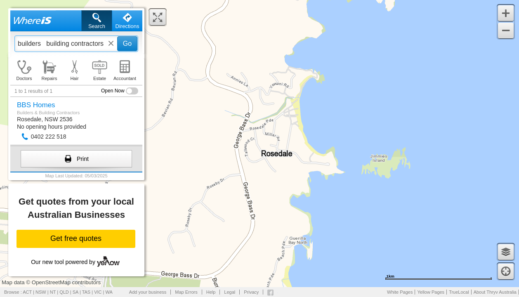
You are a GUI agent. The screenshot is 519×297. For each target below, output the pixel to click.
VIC (97, 292)
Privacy (251, 292)
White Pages (400, 292)
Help (211, 292)
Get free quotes (75, 238)
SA (75, 292)
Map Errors (186, 292)
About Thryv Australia (495, 292)
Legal (229, 292)
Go (127, 43)
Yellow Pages (430, 292)
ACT (27, 292)
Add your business (148, 292)
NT (53, 292)
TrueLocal (459, 292)
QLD (64, 292)
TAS (86, 292)
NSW (40, 292)
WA (109, 292)
